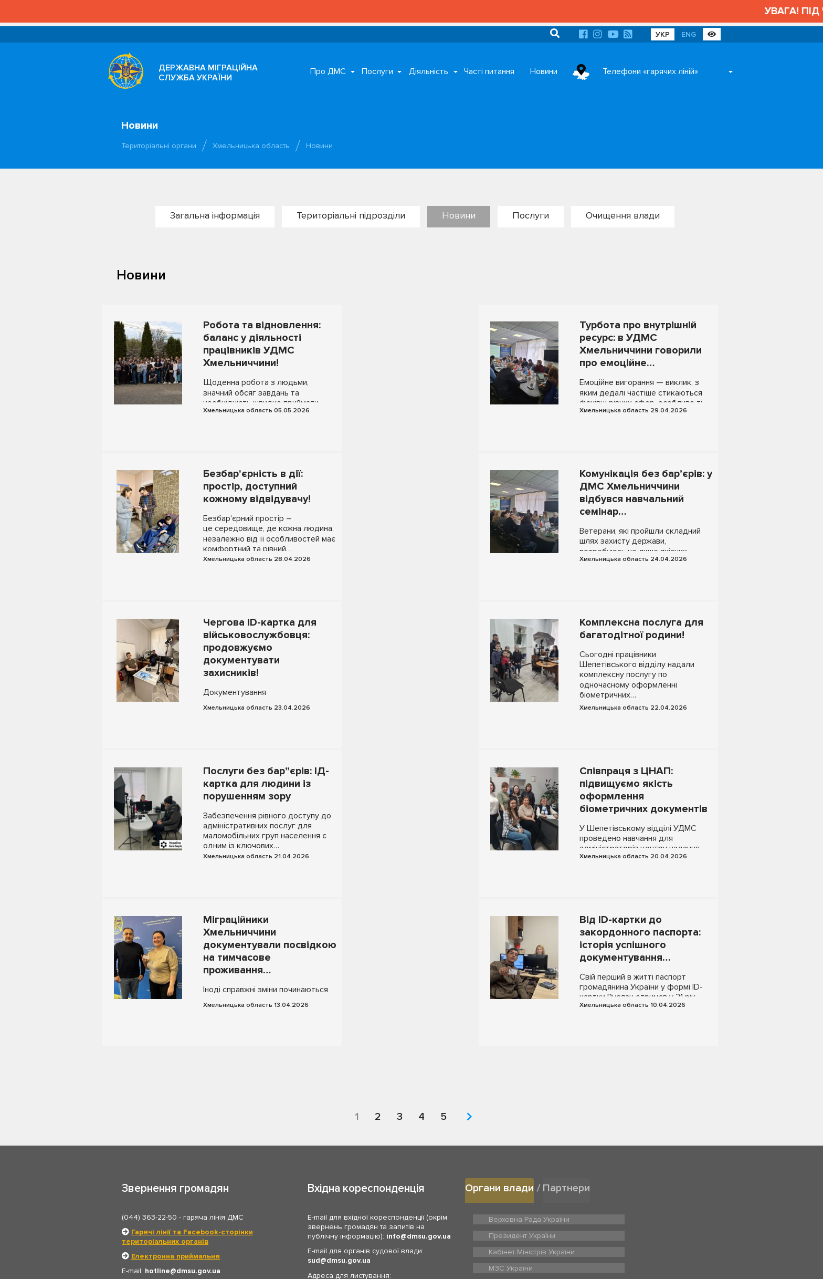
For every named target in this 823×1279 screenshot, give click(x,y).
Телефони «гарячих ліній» (650, 71)
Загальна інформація (215, 215)
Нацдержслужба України (528, 1109)
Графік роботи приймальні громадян (189, 1176)
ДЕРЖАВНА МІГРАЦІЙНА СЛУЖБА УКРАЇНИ (208, 73)
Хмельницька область (251, 145)
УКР (663, 34)
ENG (688, 34)
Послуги (377, 71)
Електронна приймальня (175, 1088)
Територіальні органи (158, 145)
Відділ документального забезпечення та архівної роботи (369, 1165)
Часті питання (489, 71)
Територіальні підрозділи (351, 215)
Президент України (637, 1049)
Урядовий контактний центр (651, 1109)
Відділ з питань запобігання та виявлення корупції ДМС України (369, 1189)
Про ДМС (328, 71)
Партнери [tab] (569, 1019)
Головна (385, 1258)
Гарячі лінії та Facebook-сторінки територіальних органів (187, 1068)
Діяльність (428, 71)
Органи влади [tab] (500, 1019)
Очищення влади (623, 215)
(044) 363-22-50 (149, 1049)
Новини (543, 71)
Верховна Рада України (526, 1049)
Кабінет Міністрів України (529, 1066)
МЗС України (627, 1066)
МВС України (509, 1082)
